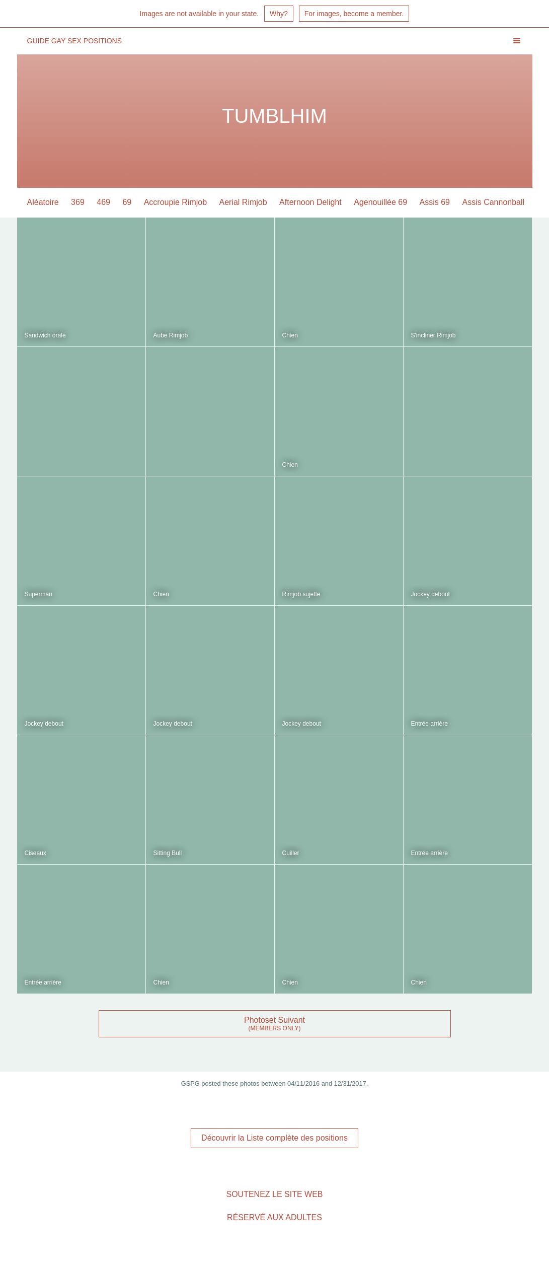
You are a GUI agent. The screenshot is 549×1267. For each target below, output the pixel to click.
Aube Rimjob (170, 335)
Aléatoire (43, 202)
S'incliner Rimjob (433, 335)
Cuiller (290, 853)
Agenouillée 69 (380, 202)
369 (78, 202)
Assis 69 (435, 202)
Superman (38, 594)
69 (126, 202)
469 (103, 202)
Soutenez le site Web (274, 1194)
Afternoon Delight (310, 202)
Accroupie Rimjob (175, 202)
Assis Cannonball (493, 202)
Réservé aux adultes (274, 1217)
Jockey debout (430, 594)
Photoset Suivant (274, 1020)
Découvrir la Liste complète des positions (274, 1138)
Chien (290, 335)
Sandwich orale (45, 335)
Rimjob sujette (301, 594)
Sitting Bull (167, 853)
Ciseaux (35, 853)
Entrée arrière (429, 723)
